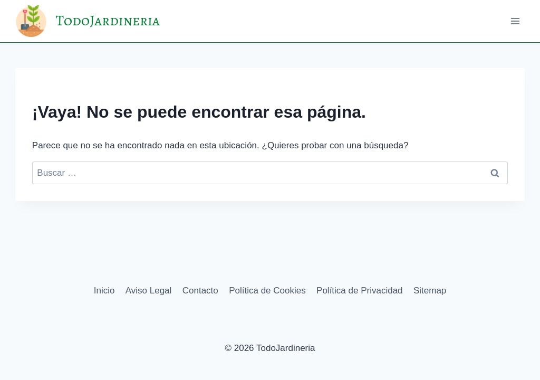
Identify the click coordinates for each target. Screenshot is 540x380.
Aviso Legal (149, 291)
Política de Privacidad (359, 291)
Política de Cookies (267, 291)
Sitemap (429, 291)
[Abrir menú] (515, 21)
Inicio (104, 291)
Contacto (200, 291)
